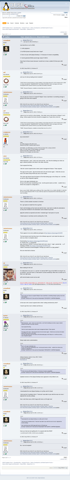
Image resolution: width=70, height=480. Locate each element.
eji (4, 263)
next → (66, 32)
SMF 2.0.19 (29, 477)
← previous (61, 32)
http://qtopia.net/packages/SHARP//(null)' (40, 245)
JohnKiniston (7, 92)
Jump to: (51, 467)
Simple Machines (41, 477)
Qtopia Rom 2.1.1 (27, 40)
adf (4, 72)
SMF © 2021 (34, 477)
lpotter (5, 315)
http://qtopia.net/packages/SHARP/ (54, 233)
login (15, 12)
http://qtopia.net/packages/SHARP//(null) (37, 241)
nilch (5, 156)
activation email (14, 14)
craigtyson (6, 132)
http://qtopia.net (23, 359)
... (9, 34)
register (19, 12)
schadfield (6, 40)
